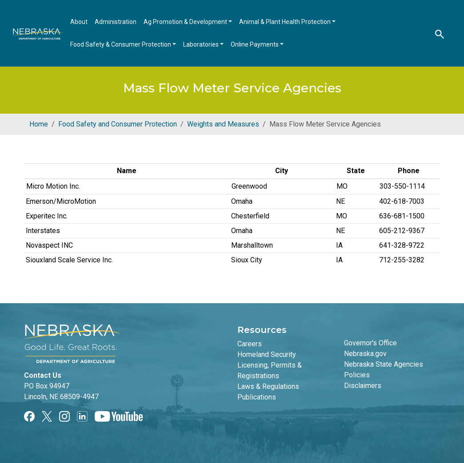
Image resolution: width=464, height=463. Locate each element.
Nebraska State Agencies (383, 364)
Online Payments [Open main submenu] (255, 44)
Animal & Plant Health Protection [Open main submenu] (285, 21)
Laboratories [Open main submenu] (201, 44)
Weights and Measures (223, 124)
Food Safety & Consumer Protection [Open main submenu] (121, 44)
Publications (256, 397)
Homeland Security (266, 354)
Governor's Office (370, 343)
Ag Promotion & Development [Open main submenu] (186, 21)
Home (38, 124)
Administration (115, 21)
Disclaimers (362, 385)
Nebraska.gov (365, 353)
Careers (249, 344)
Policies (357, 375)
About (79, 21)
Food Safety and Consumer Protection (117, 124)
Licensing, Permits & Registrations (269, 370)
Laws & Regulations (268, 386)
